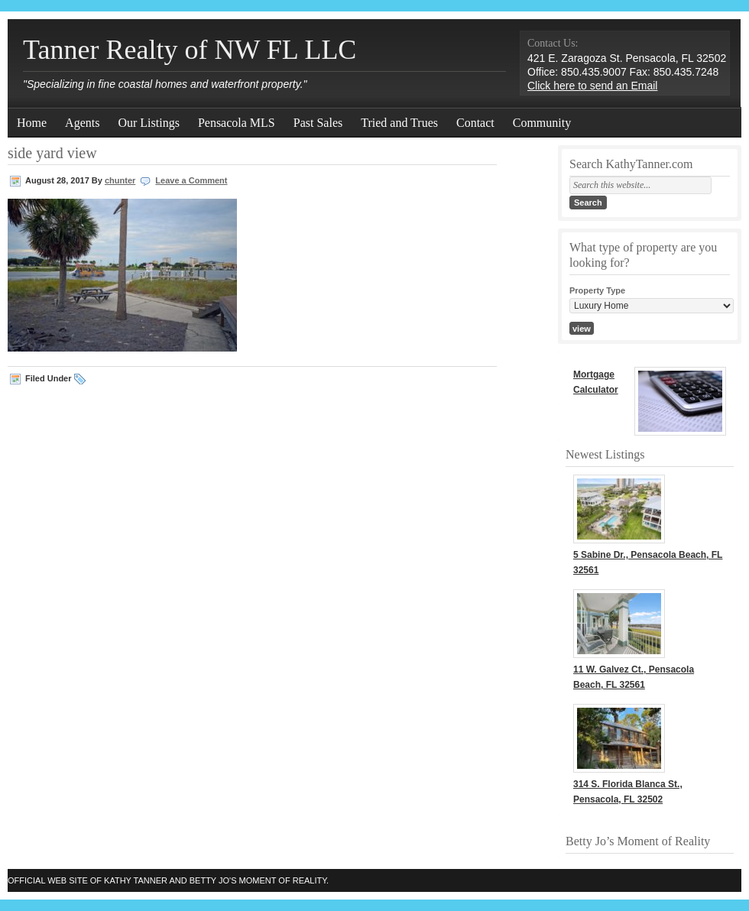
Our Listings (148, 122)
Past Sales (317, 122)
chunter (120, 180)
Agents (82, 122)
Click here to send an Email (592, 85)
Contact (475, 122)
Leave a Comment (191, 180)
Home (32, 122)
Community (542, 122)
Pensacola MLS (236, 122)
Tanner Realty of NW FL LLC (189, 49)
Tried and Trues (399, 122)
